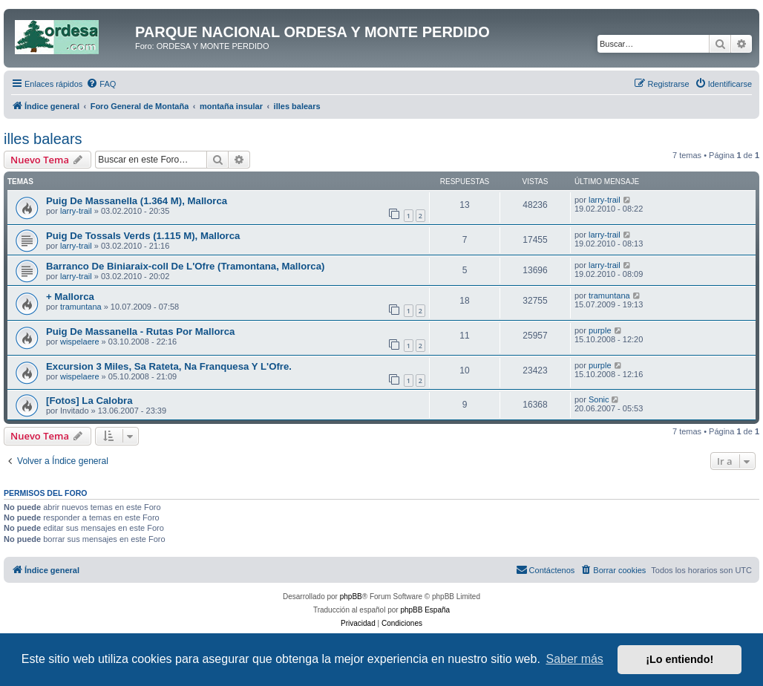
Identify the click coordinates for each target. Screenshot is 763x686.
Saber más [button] (574, 659)
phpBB (351, 596)
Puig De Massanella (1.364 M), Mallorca (136, 200)
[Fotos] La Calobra (89, 400)
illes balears (43, 139)
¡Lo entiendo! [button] (679, 659)
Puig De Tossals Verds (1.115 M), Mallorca (143, 235)
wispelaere (79, 341)
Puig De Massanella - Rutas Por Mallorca (140, 331)
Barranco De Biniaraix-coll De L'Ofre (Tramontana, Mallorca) (185, 266)
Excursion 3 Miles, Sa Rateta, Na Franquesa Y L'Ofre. (169, 366)
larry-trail (76, 210)
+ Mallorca (70, 296)
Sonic (599, 399)
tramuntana (81, 306)
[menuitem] (101, 84)
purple (600, 330)
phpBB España (425, 610)
